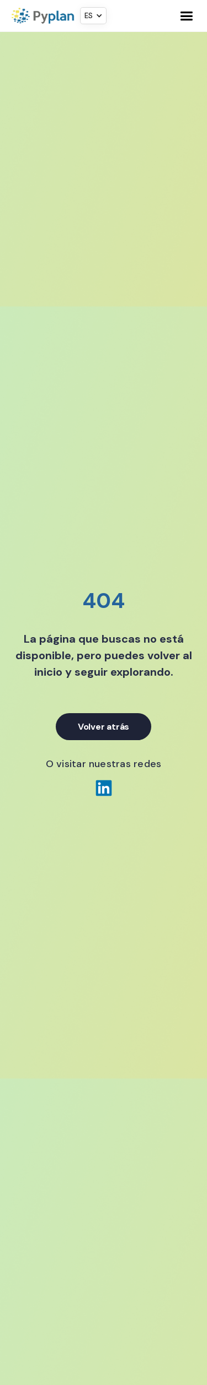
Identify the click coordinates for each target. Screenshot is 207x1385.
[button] (93, 15)
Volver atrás (103, 726)
